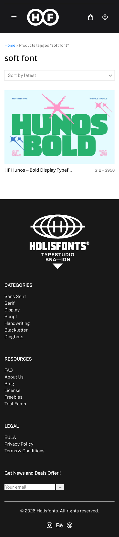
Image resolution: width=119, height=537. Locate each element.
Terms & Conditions (24, 450)
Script (10, 316)
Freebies (13, 397)
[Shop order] (59, 75)
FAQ (8, 370)
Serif (9, 303)
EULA (10, 437)
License (12, 390)
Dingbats (13, 336)
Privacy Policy (18, 444)
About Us (13, 377)
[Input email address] (29, 487)
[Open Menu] (14, 17)
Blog (9, 383)
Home (9, 45)
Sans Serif (15, 296)
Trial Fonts (15, 403)
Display (12, 310)
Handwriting (17, 323)
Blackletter (16, 330)
